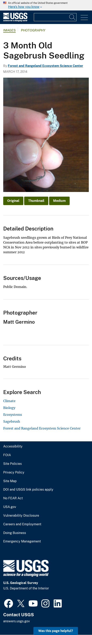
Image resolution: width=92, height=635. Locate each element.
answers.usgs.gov (16, 621)
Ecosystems (12, 415)
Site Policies (12, 464)
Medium (59, 201)
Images (9, 30)
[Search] (72, 17)
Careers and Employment (22, 524)
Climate (9, 401)
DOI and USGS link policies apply (28, 489)
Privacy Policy (13, 472)
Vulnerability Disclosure (21, 515)
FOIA (7, 455)
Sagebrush (11, 421)
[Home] (15, 21)
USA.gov (9, 507)
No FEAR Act (13, 498)
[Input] (55, 17)
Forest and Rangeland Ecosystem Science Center (45, 66)
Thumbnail (36, 201)
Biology (9, 408)
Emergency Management (22, 541)
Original (13, 201)
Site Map (10, 481)
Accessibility (13, 446)
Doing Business (14, 533)
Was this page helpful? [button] (55, 631)
